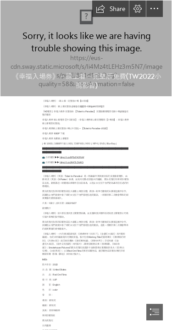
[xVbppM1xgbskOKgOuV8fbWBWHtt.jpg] (86, 48)
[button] (110, 8)
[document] (86, 165)
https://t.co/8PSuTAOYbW (72, 157)
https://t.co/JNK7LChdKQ (71, 162)
